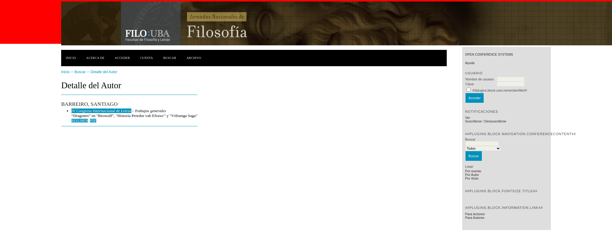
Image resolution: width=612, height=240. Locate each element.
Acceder (122, 58)
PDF (93, 120)
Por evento (473, 171)
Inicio (71, 58)
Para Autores (475, 217)
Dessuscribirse (495, 121)
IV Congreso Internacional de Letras (101, 111)
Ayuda (470, 63)
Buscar (169, 58)
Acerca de (95, 58)
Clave (470, 84)
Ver (467, 117)
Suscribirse (473, 121)
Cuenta (146, 58)
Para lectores (475, 214)
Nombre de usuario (480, 79)
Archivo (193, 58)
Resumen (79, 120)
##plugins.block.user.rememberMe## (499, 90)
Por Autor (472, 175)
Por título (472, 178)
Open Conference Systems (489, 54)
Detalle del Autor (103, 72)
